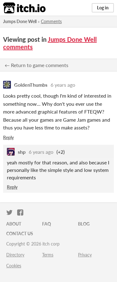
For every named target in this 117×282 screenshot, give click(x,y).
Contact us (19, 233)
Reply (8, 137)
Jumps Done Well (20, 21)
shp (22, 152)
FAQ (46, 223)
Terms (47, 254)
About (13, 223)
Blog (84, 223)
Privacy (85, 254)
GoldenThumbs (30, 85)
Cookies (13, 265)
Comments (51, 21)
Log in (103, 7)
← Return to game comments (36, 65)
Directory (15, 254)
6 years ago (63, 85)
